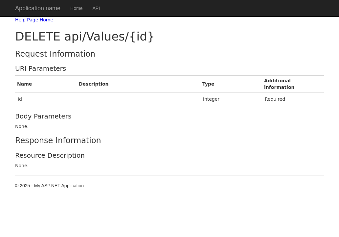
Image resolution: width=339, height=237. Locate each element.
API (96, 8)
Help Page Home (34, 19)
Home (76, 8)
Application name (37, 8)
